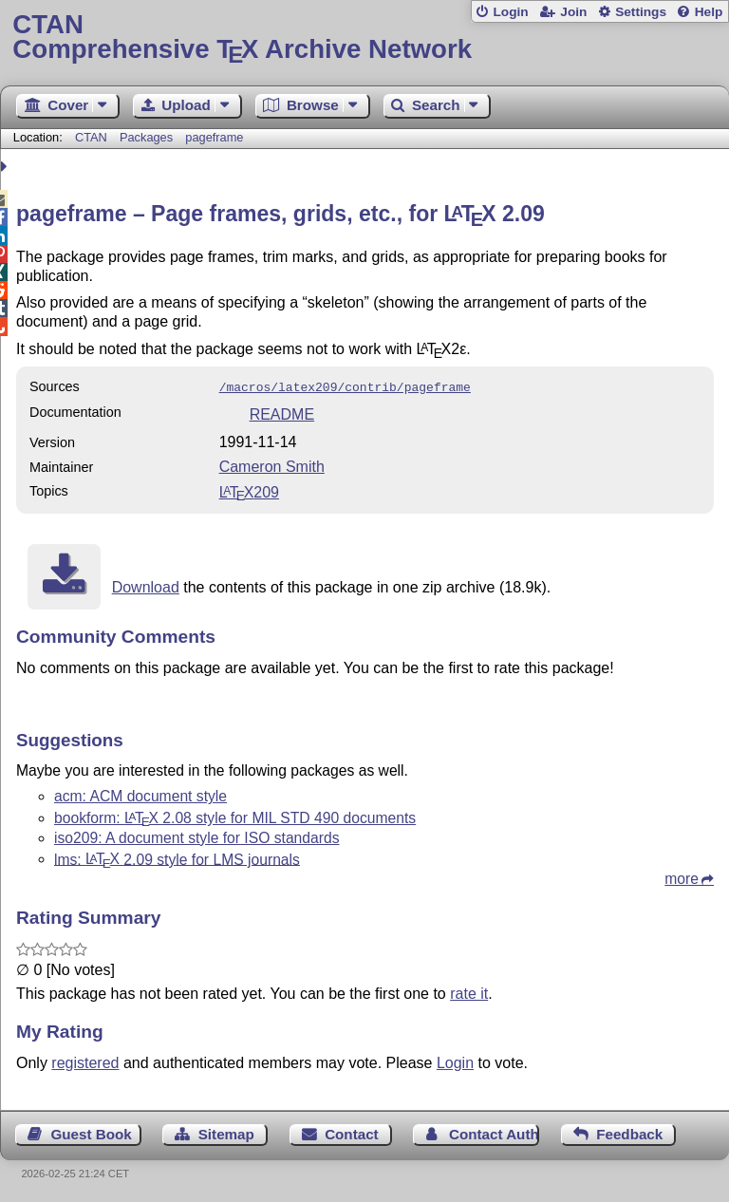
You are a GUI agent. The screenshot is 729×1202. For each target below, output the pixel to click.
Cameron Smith (272, 465)
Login (510, 12)
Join (573, 12)
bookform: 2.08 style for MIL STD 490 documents (235, 816)
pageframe (214, 137)
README (282, 412)
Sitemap (226, 1132)
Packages (148, 137)
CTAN (91, 137)
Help (709, 12)
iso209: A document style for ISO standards (197, 836)
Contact (352, 1132)
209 (249, 490)
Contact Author (494, 1132)
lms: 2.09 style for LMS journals (177, 857)
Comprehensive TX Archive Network (364, 37)
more (681, 877)
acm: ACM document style (140, 794)
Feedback (629, 1132)
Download (145, 585)
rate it (469, 992)
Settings (640, 12)
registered (85, 1061)
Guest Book (91, 1132)
